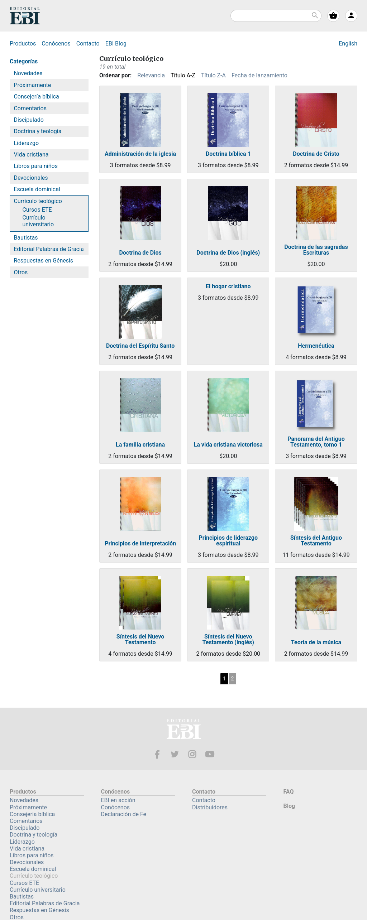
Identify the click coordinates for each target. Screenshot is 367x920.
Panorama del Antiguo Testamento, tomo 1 (315, 442)
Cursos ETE (37, 209)
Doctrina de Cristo (316, 154)
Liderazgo (26, 143)
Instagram (192, 754)
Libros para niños (36, 166)
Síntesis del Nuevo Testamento (140, 639)
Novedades (28, 73)
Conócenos (56, 43)
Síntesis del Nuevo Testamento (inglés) (228, 639)
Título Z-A (213, 75)
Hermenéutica (316, 346)
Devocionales (31, 177)
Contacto (88, 43)
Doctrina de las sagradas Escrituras (316, 250)
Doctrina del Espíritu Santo (140, 346)
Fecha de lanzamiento (259, 75)
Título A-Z (183, 75)
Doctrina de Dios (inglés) (228, 253)
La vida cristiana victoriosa (228, 445)
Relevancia (151, 75)
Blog (116, 43)
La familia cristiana (140, 445)
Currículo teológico (38, 201)
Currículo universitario (38, 221)
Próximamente (32, 85)
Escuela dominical (37, 189)
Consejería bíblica (36, 96)
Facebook (157, 754)
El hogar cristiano (228, 286)
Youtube (210, 754)
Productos (23, 43)
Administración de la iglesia (140, 154)
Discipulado (28, 119)
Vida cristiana (31, 154)
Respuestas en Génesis (43, 260)
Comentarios (30, 108)
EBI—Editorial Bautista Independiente (184, 730)
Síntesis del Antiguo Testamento (316, 540)
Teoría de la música (316, 642)
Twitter (175, 754)
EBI (25, 15)
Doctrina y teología (37, 131)
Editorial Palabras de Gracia (49, 249)
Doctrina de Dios (140, 253)
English (348, 43)
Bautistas (26, 237)
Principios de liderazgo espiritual (228, 540)
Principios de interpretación (140, 543)
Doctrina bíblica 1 (228, 154)
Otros (21, 272)
